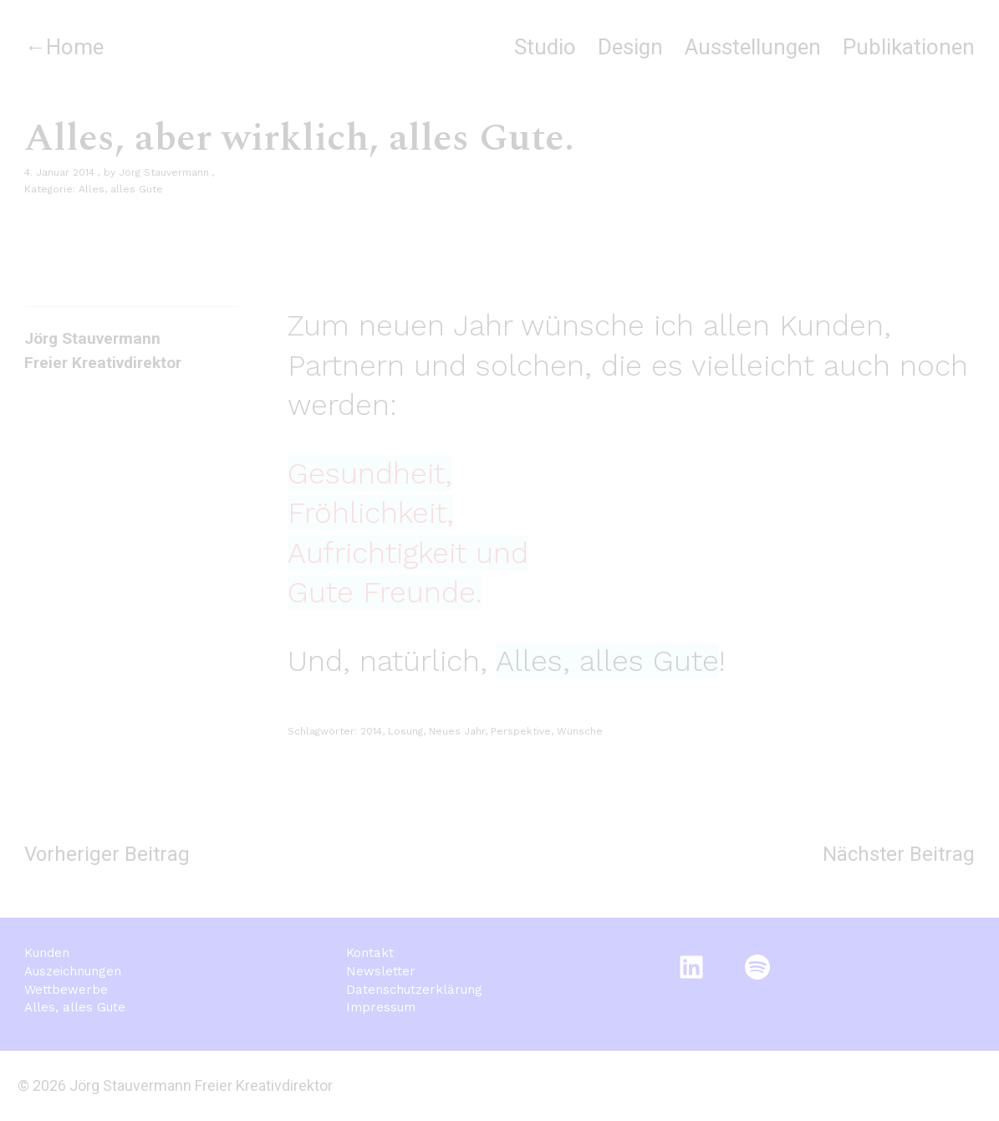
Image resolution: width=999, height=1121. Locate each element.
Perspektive (521, 731)
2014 (371, 731)
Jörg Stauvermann (164, 172)
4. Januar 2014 (59, 172)
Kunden (46, 952)
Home (75, 46)
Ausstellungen (753, 46)
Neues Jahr (457, 731)
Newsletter (380, 971)
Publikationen (909, 46)
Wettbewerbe (66, 989)
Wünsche (580, 731)
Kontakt (370, 952)
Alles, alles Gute (121, 189)
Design (630, 46)
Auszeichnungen (72, 971)
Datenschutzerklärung (414, 989)
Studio (545, 46)
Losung (405, 731)
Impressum (380, 1007)
